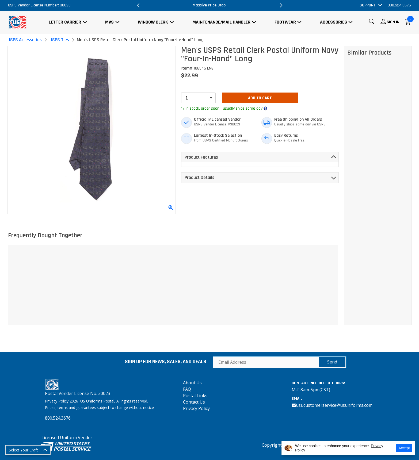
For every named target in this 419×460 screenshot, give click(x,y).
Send (332, 362)
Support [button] (368, 5)
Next (280, 5)
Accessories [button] (333, 22)
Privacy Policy (196, 408)
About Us (192, 383)
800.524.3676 (399, 5)
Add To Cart (260, 98)
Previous (138, 5)
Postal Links (195, 395)
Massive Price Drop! (210, 5)
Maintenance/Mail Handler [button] (221, 22)
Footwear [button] (285, 22)
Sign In (393, 22)
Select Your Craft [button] (23, 450)
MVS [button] (109, 22)
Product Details (199, 177)
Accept (404, 448)
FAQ (187, 389)
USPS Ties (59, 40)
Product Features (201, 157)
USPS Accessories (24, 40)
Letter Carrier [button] (65, 22)
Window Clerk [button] (153, 22)
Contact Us (194, 402)
